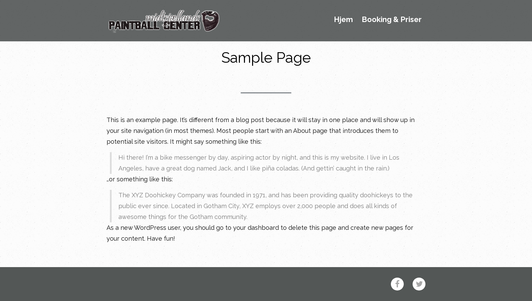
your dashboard (256, 227)
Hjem (343, 20)
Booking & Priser (392, 20)
